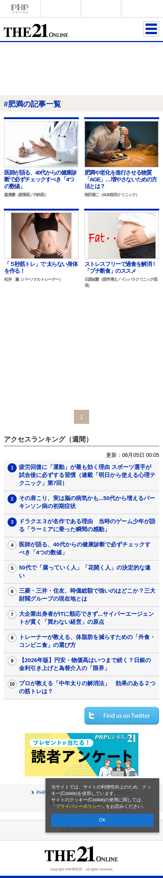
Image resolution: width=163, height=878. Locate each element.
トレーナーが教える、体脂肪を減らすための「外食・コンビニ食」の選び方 (87, 641)
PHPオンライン (20, 8)
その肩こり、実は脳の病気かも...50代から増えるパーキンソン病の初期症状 (87, 502)
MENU (151, 29)
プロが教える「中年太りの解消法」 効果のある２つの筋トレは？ (87, 687)
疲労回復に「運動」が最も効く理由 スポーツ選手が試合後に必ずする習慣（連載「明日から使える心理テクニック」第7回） (87, 475)
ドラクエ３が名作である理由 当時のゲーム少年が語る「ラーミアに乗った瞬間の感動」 (87, 525)
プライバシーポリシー (78, 806)
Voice (61, 8)
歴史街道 (141, 8)
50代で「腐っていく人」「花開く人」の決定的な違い (84, 571)
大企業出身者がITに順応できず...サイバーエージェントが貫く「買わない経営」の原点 (86, 618)
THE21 (101, 8)
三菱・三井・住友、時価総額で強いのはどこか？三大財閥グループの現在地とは (87, 594)
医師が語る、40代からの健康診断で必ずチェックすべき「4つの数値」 (84, 548)
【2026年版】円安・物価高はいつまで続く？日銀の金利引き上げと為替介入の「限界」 (85, 664)
